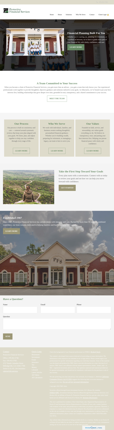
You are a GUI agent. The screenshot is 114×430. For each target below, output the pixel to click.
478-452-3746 (102, 2)
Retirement (36, 355)
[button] (60, 11)
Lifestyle (35, 370)
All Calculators (37, 377)
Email (43, 305)
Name (5, 305)
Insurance (35, 362)
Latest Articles (37, 372)
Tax (33, 365)
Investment (36, 357)
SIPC (57, 393)
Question (6, 317)
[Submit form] (7, 336)
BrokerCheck (95, 352)
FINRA (52, 393)
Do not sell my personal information (76, 382)
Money (34, 367)
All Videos (35, 375)
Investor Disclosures (90, 398)
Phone (79, 305)
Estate (34, 360)
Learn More (76, 47)
